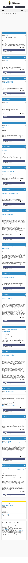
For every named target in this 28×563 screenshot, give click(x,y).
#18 (25, 465)
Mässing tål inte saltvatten (8, 171)
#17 (25, 438)
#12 (25, 167)
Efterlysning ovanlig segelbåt (7, 505)
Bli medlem (8, 6)
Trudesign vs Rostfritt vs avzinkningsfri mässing (13, 443)
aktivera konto (21, 530)
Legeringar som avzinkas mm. (9, 393)
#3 (25, 351)
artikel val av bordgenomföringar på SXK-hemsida (13, 469)
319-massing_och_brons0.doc (9, 405)
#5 (25, 273)
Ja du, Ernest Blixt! (6, 331)
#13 (25, 189)
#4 (25, 326)
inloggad (6, 529)
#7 (25, 210)
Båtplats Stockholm (5, 514)
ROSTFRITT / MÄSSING (7, 298)
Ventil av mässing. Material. (8, 355)
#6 (25, 294)
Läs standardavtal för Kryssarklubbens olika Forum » (11, 537)
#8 (25, 244)
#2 (25, 388)
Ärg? (3, 420)
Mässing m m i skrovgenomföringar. (10, 193)
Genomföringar (5, 248)
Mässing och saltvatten (7, 214)
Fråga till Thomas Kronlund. (8, 277)
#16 (25, 416)
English (22, 9)
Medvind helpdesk (5, 510)
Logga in (19, 6)
